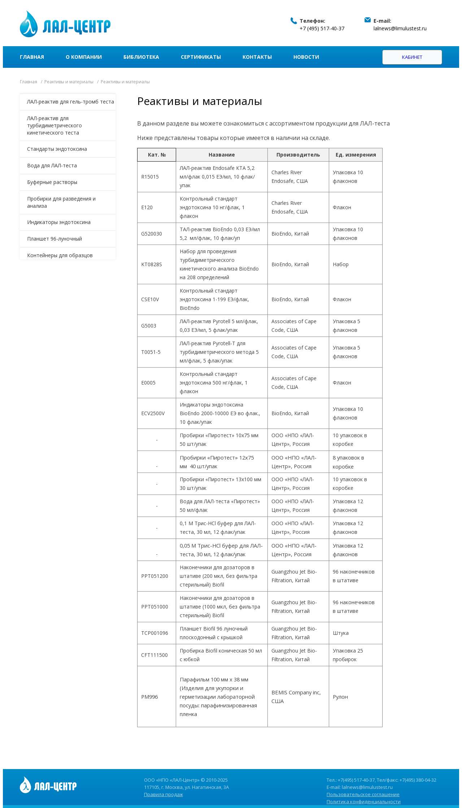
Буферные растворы (52, 182)
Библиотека (141, 56)
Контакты (257, 56)
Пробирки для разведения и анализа (61, 202)
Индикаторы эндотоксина (59, 222)
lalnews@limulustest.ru (400, 28)
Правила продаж (163, 794)
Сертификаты (201, 56)
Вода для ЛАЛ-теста (52, 165)
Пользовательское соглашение (363, 794)
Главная (32, 56)
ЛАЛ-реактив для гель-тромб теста (70, 101)
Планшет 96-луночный (54, 238)
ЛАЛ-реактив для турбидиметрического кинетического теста (54, 125)
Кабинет (412, 57)
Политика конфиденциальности (364, 801)
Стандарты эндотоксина (57, 148)
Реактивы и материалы (68, 82)
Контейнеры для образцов (60, 255)
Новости (306, 56)
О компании (84, 56)
